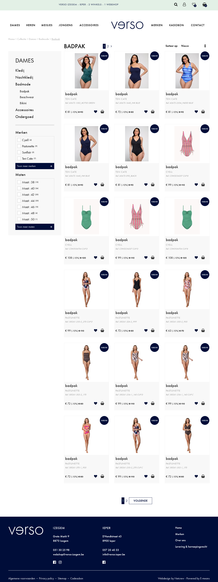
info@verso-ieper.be (113, 554)
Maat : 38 (27, 182)
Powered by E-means (198, 578)
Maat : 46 (27, 207)
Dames (15, 25)
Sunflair (25, 152)
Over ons (180, 540)
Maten (20, 175)
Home (11, 39)
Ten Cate (26, 159)
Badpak (56, 39)
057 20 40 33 (110, 550)
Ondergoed (24, 116)
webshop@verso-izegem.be (68, 554)
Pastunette (27, 146)
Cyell (24, 140)
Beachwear (27, 97)
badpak (71, 94)
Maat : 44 (28, 201)
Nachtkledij (24, 77)
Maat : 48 (27, 213)
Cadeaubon (76, 578)
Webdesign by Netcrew (171, 578)
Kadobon (176, 25)
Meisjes (46, 25)
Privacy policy (46, 578)
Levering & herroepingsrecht (191, 546)
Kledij (19, 70)
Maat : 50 (27, 219)
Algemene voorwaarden (21, 578)
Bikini (23, 103)
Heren (30, 25)
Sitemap (62, 578)
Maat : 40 (27, 188)
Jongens (66, 25)
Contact (198, 25)
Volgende (141, 501)
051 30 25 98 (61, 550)
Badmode (44, 39)
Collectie (21, 39)
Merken (157, 25)
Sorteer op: (172, 46)
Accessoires (89, 25)
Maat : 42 (27, 195)
